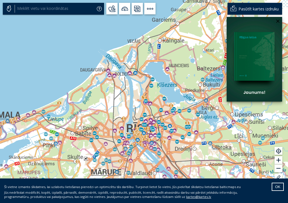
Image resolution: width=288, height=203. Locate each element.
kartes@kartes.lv (198, 197)
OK (277, 187)
